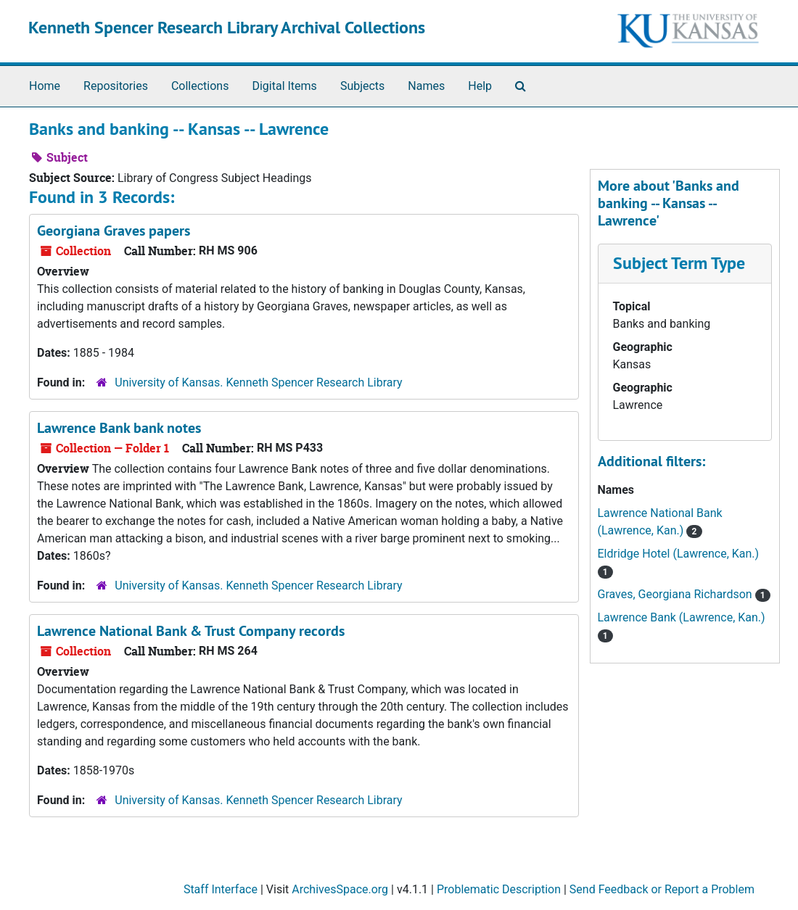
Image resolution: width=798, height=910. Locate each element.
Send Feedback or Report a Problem (661, 889)
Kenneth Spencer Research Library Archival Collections (226, 27)
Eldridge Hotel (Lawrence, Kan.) (679, 554)
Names (426, 86)
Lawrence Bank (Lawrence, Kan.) (681, 617)
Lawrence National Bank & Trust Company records (191, 630)
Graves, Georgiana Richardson (676, 594)
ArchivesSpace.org (340, 889)
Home (44, 86)
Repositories (115, 86)
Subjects (362, 86)
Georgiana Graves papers (113, 230)
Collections (200, 86)
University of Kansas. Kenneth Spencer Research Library (258, 382)
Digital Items (284, 86)
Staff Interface (221, 889)
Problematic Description (499, 889)
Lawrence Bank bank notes (119, 427)
